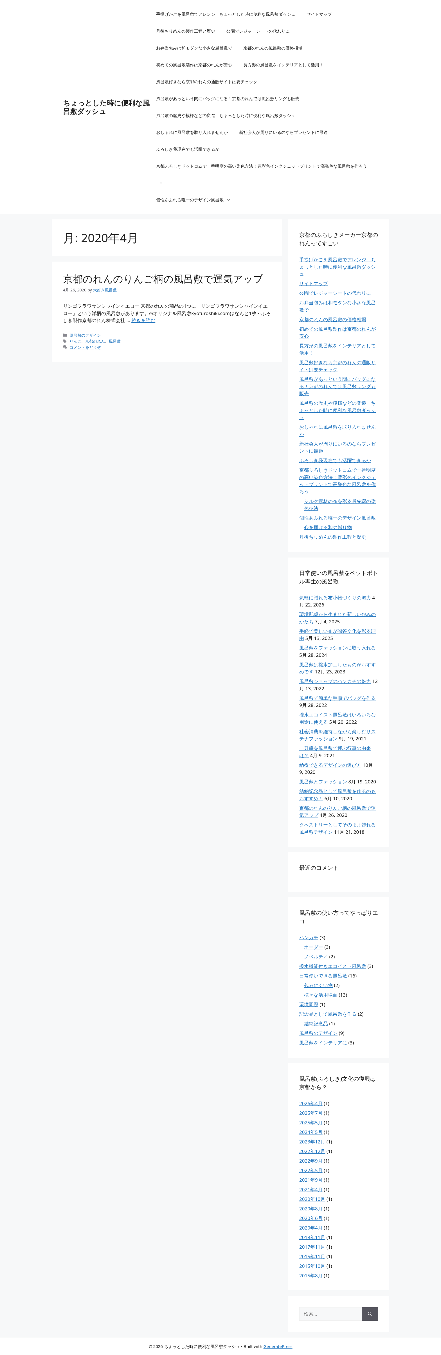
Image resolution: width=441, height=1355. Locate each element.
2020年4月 (311, 1227)
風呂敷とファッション (323, 781)
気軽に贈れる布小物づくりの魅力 (335, 597)
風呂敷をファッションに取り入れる (337, 647)
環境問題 (308, 1004)
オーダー (313, 947)
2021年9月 (311, 1180)
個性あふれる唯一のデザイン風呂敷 (196, 199)
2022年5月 (311, 1170)
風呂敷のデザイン (85, 335)
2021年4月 (311, 1189)
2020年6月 (311, 1218)
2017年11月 (312, 1247)
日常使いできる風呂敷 (323, 975)
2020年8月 (311, 1208)
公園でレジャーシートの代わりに (258, 31)
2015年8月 (311, 1275)
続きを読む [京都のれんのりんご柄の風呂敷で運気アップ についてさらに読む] (143, 320)
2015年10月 (312, 1266)
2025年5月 (311, 1122)
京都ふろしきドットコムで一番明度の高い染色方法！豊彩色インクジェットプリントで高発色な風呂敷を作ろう (261, 177)
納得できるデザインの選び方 (330, 765)
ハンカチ (308, 937)
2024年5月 (311, 1132)
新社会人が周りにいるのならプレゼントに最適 (283, 132)
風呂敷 (115, 341)
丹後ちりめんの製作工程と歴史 (185, 31)
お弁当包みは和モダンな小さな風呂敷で (194, 48)
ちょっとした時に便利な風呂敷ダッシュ (106, 107)
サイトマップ (319, 14)
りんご (75, 341)
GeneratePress (278, 1346)
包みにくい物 (318, 985)
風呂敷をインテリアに (323, 1042)
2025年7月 (311, 1113)
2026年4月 (311, 1103)
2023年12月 (312, 1141)
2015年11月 (312, 1256)
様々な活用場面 (321, 995)
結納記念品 (316, 1023)
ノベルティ (316, 956)
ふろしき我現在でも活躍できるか (187, 149)
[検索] (370, 1314)
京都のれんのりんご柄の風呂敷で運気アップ (163, 278)
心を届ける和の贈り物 (328, 527)
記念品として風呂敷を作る (328, 1014)
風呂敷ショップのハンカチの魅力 (335, 681)
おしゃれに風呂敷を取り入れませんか (192, 132)
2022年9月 (311, 1161)
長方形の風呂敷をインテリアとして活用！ (283, 65)
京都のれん (95, 341)
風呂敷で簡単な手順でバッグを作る (337, 698)
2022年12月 (312, 1151)
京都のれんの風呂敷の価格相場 (272, 48)
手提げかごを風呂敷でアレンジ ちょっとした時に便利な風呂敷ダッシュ (225, 14)
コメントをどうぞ (85, 347)
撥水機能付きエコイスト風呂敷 (332, 966)
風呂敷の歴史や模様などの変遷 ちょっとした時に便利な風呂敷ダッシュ (225, 115)
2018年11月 (312, 1237)
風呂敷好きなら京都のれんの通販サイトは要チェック (206, 81)
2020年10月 (312, 1199)
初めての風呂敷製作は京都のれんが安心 (194, 65)
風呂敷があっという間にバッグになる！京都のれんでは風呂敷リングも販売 (228, 98)
